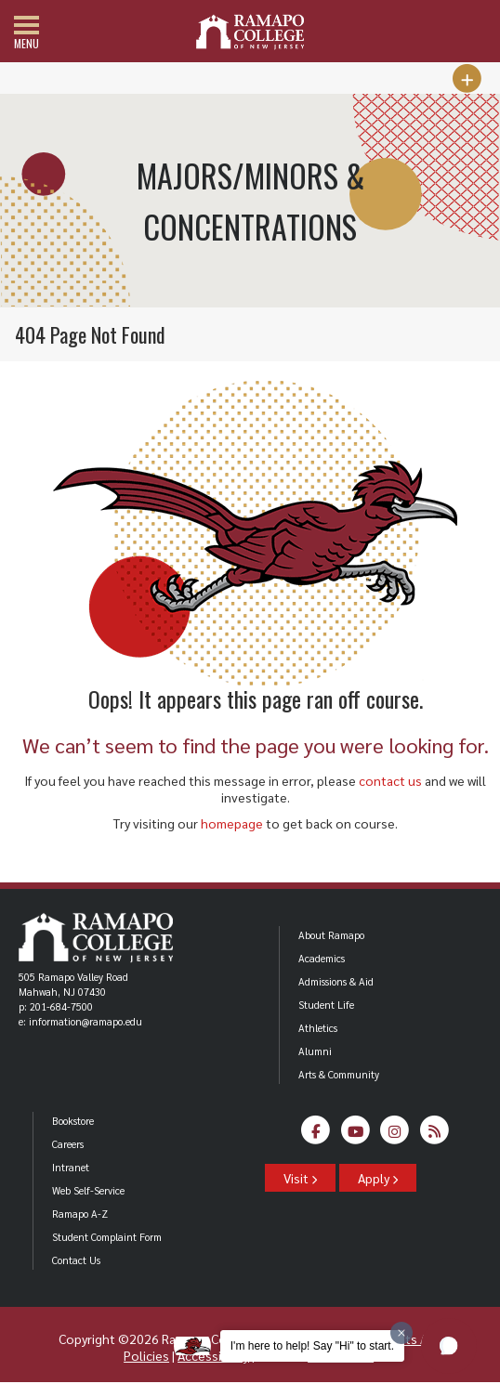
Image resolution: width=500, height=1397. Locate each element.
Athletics (317, 1028)
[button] (449, 1346)
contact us (390, 780)
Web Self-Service (88, 1190)
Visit (300, 1177)
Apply (378, 1177)
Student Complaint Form (107, 1237)
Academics (321, 958)
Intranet (70, 1167)
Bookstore (73, 1121)
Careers (68, 1144)
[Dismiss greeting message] (401, 1333)
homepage (232, 823)
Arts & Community (338, 1074)
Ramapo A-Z (80, 1214)
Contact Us (76, 1260)
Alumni (315, 1051)
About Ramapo (331, 935)
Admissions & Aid (336, 981)
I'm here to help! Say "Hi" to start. (312, 1345)
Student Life (326, 1005)
